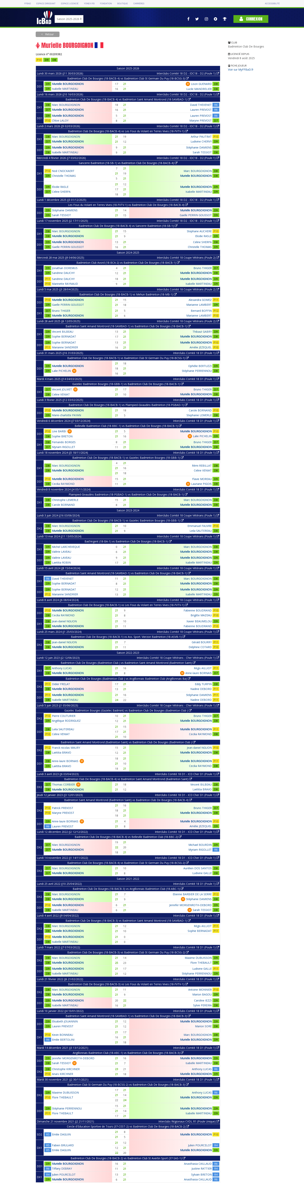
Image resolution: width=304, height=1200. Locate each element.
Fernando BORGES (64, 442)
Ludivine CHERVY (201, 141)
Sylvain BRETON (201, 1174)
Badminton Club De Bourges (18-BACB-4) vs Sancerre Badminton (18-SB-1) (128, 226)
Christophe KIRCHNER (66, 1069)
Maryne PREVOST (200, 120)
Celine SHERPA (61, 191)
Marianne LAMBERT (199, 304)
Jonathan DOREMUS (65, 268)
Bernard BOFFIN (201, 311)
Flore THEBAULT (201, 962)
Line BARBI (59, 431)
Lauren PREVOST (201, 109)
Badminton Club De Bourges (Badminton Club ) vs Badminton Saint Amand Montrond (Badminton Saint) (128, 663)
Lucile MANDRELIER (199, 89)
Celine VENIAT (61, 394)
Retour (49, 34)
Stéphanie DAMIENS (199, 147)
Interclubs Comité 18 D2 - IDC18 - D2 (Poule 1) (188, 73)
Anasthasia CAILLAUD (198, 1163)
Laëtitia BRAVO (61, 752)
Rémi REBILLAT (202, 465)
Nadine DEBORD (201, 689)
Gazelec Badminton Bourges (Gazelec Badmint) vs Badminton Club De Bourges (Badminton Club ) (128, 710)
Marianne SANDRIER (65, 347)
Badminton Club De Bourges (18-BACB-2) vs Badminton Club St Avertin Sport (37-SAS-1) (128, 1158)
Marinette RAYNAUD (65, 284)
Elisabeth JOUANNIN (65, 1021)
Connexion (250, 19)
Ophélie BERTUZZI (200, 366)
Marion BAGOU (202, 994)
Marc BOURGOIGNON (66, 105)
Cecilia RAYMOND (63, 484)
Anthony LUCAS (62, 668)
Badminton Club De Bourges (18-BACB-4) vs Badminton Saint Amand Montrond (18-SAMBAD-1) (128, 99)
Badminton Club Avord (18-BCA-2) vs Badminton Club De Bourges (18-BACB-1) (128, 262)
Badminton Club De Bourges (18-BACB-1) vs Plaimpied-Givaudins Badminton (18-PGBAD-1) (128, 405)
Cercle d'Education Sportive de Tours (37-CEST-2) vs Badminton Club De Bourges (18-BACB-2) (128, 1126)
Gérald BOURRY (202, 642)
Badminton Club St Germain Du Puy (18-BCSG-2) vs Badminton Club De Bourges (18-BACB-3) (128, 1084)
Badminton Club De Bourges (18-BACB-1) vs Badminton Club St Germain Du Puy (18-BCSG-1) (128, 358)
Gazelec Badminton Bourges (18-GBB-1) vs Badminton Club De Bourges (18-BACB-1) (128, 384)
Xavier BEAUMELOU (199, 621)
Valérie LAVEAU (61, 551)
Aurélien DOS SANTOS (197, 868)
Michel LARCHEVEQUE (66, 547)
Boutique (122, 3)
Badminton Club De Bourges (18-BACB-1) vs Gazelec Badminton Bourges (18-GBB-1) (128, 457)
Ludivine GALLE (202, 873)
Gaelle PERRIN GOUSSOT (196, 215)
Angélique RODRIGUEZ (66, 721)
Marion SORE (203, 1026)
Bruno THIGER (202, 268)
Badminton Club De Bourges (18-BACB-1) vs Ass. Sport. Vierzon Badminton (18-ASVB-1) (128, 637)
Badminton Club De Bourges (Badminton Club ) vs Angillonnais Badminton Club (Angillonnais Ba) (128, 678)
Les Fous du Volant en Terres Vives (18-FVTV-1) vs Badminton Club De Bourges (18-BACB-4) (128, 205)
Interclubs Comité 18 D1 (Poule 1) (196, 353)
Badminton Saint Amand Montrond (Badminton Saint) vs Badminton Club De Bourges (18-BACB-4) (128, 800)
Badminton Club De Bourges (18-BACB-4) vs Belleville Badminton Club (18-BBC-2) (128, 837)
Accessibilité (272, 3)
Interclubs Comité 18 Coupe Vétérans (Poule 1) (188, 515)
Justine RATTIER (202, 1168)
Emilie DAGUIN (61, 1134)
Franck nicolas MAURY (66, 747)
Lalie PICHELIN (61, 371)
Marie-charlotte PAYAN (66, 415)
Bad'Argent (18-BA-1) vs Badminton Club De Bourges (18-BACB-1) (128, 541)
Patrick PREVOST (62, 808)
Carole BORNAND (200, 410)
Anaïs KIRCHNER (62, 1074)
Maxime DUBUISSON (198, 958)
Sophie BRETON (62, 436)
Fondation (106, 3)
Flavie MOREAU (202, 479)
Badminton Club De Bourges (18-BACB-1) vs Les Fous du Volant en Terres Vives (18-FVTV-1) (128, 605)
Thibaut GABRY (202, 331)
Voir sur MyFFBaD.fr (240, 69)
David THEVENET (201, 105)
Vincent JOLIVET (62, 389)
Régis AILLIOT (203, 668)
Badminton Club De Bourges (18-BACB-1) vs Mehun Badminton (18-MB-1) (128, 294)
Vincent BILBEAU (62, 331)
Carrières (138, 3)
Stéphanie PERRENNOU (197, 371)
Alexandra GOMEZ (200, 300)
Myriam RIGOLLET (63, 447)
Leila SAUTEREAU (201, 531)
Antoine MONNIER (200, 989)
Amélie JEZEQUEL (201, 347)
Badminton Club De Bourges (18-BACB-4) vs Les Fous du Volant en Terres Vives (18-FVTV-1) (128, 131)
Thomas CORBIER (63, 784)
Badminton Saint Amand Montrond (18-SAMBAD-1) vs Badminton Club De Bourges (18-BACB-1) (128, 326)
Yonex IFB (89, 3)
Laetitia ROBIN (61, 562)
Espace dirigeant (46, 3)
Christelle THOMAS (64, 176)
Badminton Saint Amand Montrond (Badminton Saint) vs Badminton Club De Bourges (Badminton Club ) (128, 742)
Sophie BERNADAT (64, 336)
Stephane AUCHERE (199, 231)
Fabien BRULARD (63, 1145)
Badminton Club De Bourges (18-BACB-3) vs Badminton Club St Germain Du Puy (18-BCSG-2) (128, 952)
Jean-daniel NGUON (64, 621)
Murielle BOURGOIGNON (68, 84)
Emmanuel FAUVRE (199, 526)
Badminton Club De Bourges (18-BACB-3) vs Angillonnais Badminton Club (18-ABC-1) (128, 889)
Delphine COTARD (200, 647)
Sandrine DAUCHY (63, 273)
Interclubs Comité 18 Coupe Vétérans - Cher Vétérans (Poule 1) (178, 658)
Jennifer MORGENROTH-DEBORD (190, 905)
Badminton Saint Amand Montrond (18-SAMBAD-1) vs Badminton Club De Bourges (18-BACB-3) (128, 1016)
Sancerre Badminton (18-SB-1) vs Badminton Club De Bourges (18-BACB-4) (128, 163)
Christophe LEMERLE (65, 500)
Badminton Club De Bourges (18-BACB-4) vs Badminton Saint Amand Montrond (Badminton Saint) (128, 779)
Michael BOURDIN (200, 845)
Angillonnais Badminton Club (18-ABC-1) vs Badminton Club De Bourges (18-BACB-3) (128, 1053)
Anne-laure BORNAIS (198, 673)
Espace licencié (69, 3)
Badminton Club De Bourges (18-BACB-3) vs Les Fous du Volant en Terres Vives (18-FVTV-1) (128, 984)
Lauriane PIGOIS (201, 484)
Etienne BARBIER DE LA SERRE (192, 894)
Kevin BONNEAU (62, 1035)
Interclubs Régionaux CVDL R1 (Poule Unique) (188, 1121)
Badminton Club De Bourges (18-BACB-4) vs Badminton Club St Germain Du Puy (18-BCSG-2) (128, 863)
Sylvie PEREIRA (202, 1005)
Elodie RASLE (60, 187)
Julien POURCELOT (200, 1145)
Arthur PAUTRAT (201, 136)
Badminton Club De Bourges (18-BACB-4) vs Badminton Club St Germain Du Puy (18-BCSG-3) (128, 78)
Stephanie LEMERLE (199, 415)
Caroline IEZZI (203, 1000)
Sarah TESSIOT (202, 152)
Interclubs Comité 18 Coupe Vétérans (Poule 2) (188, 257)
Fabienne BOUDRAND (198, 610)
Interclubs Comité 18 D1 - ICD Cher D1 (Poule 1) (187, 774)
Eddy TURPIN (203, 684)
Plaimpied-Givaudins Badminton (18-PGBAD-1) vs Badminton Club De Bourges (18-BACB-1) (128, 494)
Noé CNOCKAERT (63, 171)
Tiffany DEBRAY (62, 1168)
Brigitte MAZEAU (201, 615)
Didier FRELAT (61, 684)
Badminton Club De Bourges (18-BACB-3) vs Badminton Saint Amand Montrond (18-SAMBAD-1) (128, 920)
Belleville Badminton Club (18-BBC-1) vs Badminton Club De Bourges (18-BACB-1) (128, 426)
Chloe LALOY (60, 120)
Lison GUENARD (201, 84)
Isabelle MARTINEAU (65, 89)
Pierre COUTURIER (63, 716)
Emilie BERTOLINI (63, 1039)
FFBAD (27, 3)
